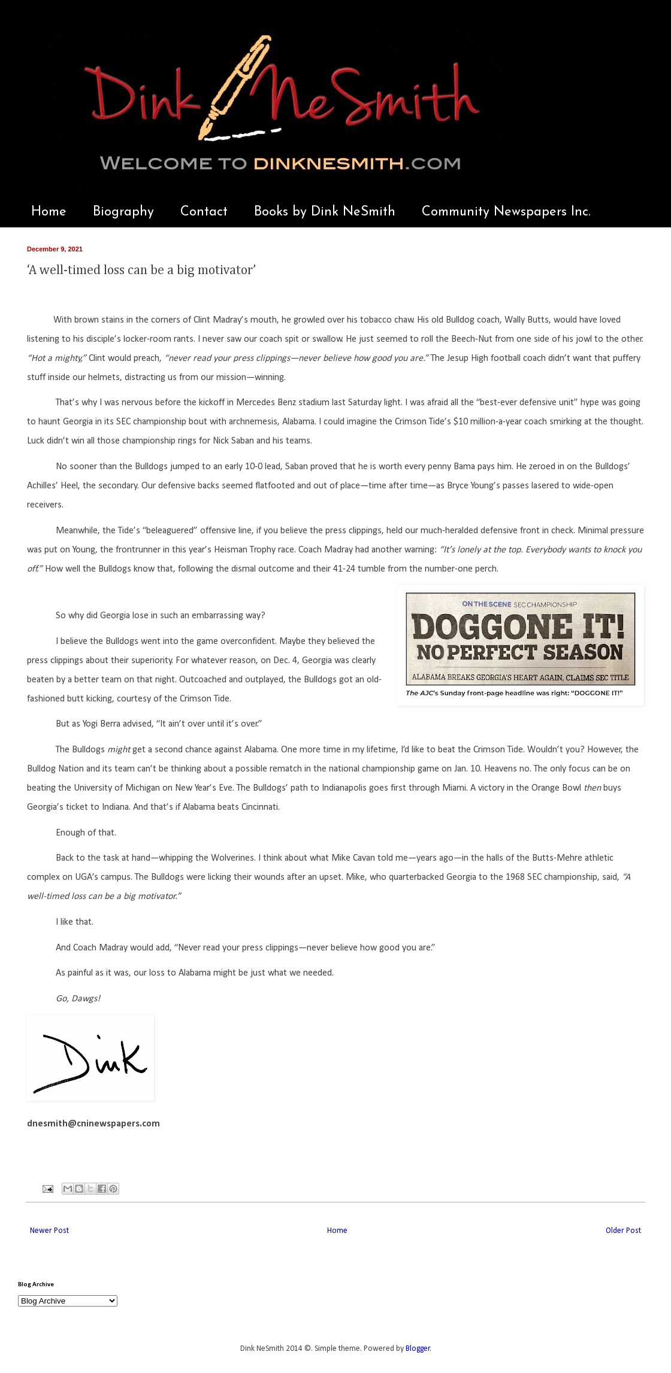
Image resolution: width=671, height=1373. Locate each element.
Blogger (418, 1349)
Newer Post (49, 1231)
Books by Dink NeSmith (324, 212)
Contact (204, 212)
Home (49, 212)
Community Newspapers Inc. (506, 212)
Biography (123, 212)
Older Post (623, 1231)
